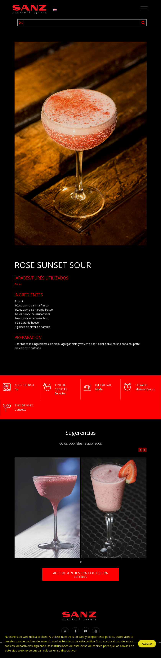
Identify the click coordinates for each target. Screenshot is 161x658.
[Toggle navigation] (144, 8)
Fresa (18, 284)
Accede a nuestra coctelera (80, 574)
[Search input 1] (82, 22)
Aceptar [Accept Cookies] (147, 647)
